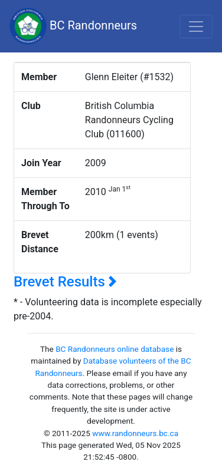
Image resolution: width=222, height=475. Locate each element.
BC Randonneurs (73, 26)
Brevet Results (65, 281)
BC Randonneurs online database (115, 349)
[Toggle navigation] (196, 26)
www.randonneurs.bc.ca (135, 433)
